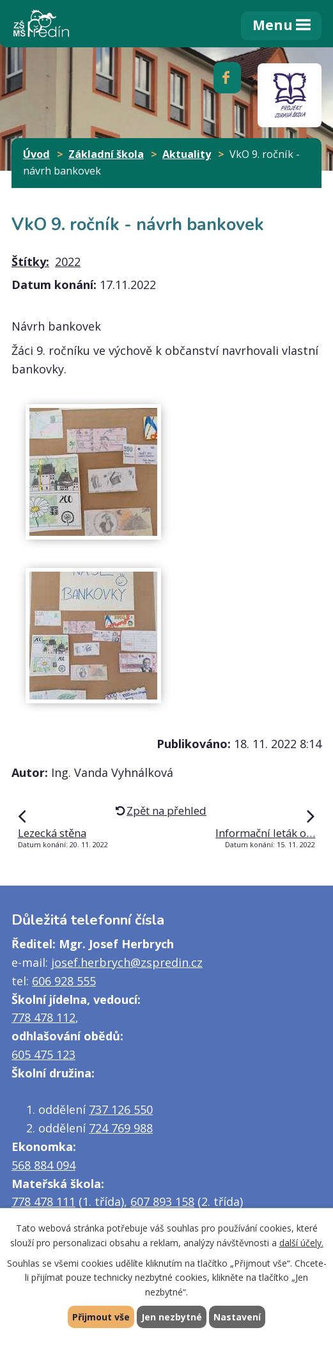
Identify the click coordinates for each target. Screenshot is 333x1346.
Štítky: (30, 261)
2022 (68, 261)
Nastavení (237, 1317)
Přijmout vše (101, 1317)
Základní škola (106, 154)
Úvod (36, 154)
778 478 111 (43, 1201)
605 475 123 (43, 1054)
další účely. (301, 1242)
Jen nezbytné (171, 1317)
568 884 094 (43, 1165)
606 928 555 (64, 981)
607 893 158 (162, 1201)
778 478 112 (43, 1017)
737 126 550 (121, 1109)
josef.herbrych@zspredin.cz (127, 962)
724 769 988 (121, 1128)
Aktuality (186, 154)
